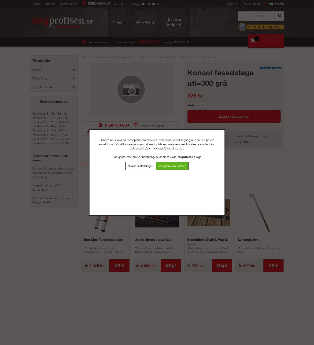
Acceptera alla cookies (172, 166)
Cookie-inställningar (140, 166)
